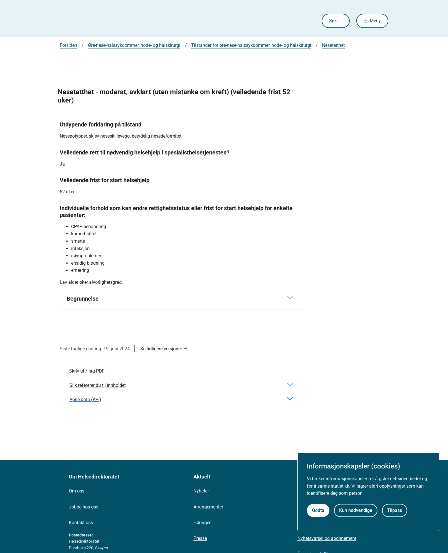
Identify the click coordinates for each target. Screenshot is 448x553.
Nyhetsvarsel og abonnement (326, 538)
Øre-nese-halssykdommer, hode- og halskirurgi (134, 45)
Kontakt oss (81, 522)
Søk (333, 20)
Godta (318, 510)
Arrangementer (208, 507)
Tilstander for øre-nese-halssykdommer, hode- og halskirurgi (251, 45)
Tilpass (394, 510)
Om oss (76, 491)
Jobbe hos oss (83, 507)
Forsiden (68, 45)
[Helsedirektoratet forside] (101, 21)
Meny (375, 20)
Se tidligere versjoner (161, 348)
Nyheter (201, 491)
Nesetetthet (333, 45)
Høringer (202, 522)
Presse (200, 538)
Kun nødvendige (355, 510)
